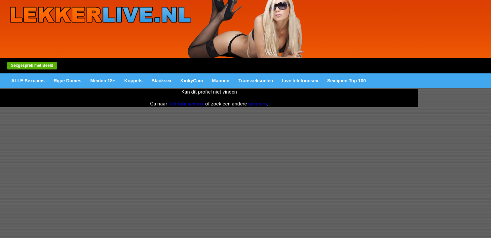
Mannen (221, 80)
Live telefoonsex (300, 80)
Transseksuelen (255, 80)
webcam (257, 104)
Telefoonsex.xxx (186, 104)
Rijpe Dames (67, 80)
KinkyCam (191, 80)
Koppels (133, 80)
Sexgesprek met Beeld (32, 65)
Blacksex (161, 80)
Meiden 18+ (102, 80)
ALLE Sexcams (28, 80)
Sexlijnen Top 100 (346, 80)
